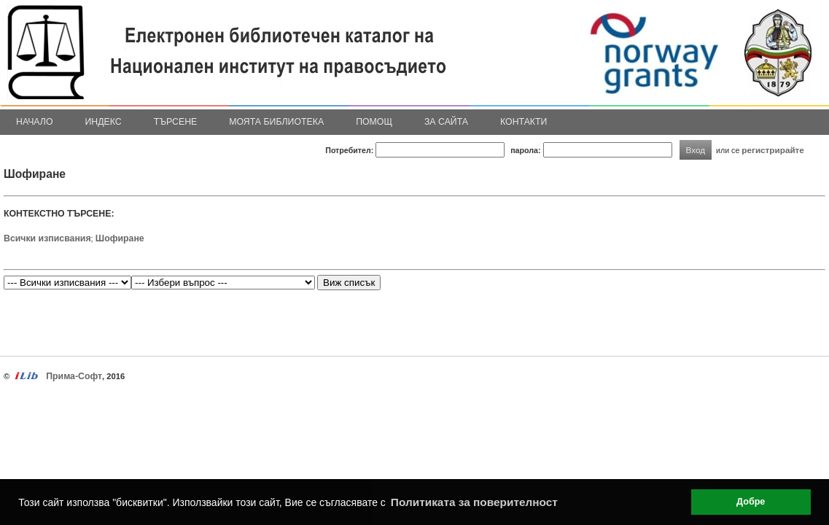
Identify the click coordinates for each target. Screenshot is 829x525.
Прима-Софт (74, 376)
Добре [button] (750, 502)
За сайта (446, 122)
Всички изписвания (47, 238)
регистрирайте (773, 150)
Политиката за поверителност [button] (474, 502)
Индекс (103, 122)
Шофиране (120, 238)
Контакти (523, 122)
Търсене (176, 122)
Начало (34, 122)
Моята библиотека (276, 122)
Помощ (374, 122)
